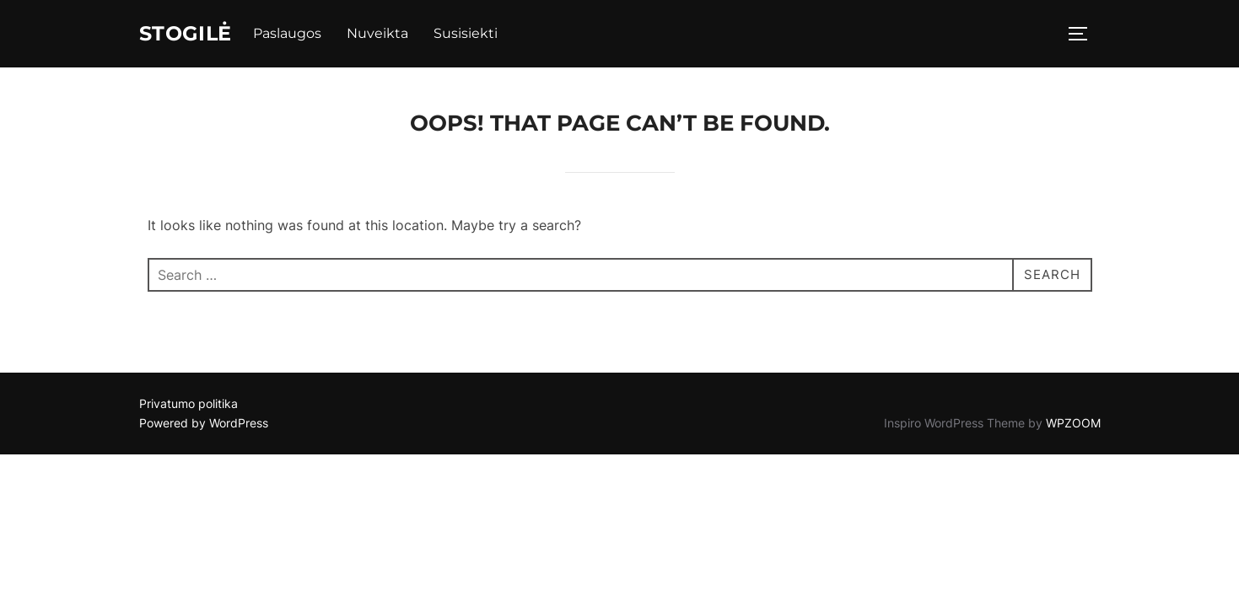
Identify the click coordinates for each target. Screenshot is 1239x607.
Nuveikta (389, 35)
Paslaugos (299, 35)
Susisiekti (477, 35)
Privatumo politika (188, 406)
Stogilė (191, 34)
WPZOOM (1073, 425)
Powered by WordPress (203, 425)
